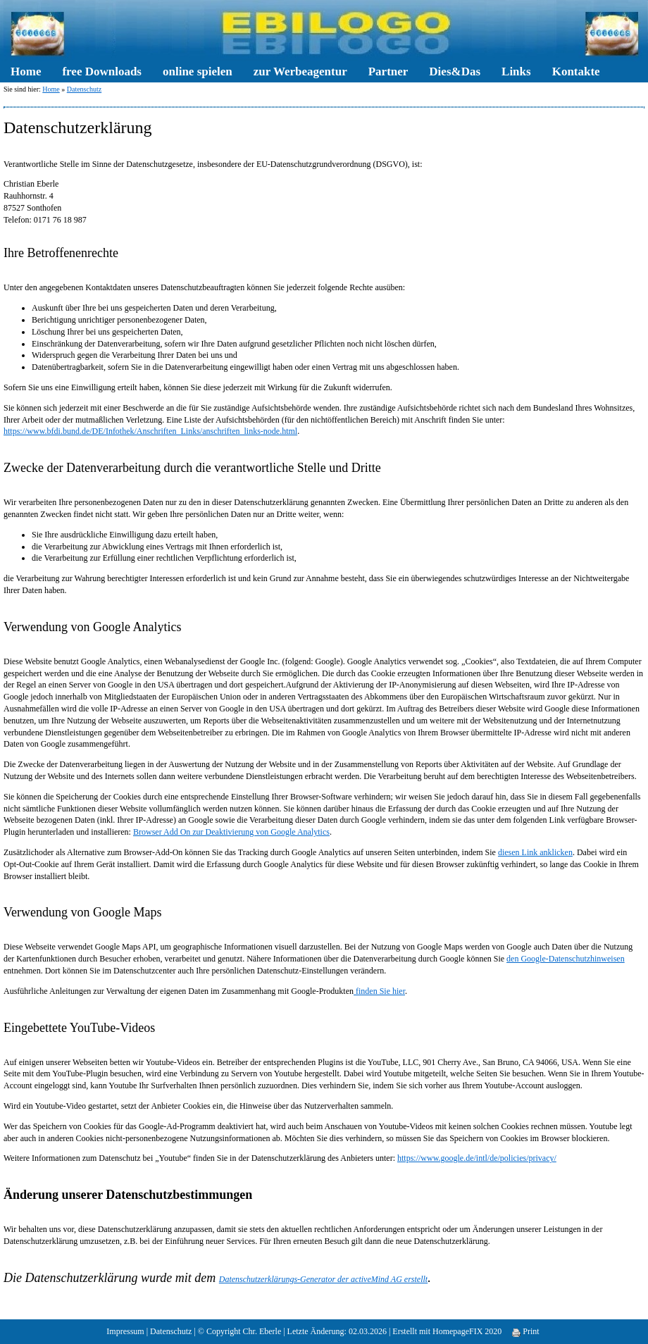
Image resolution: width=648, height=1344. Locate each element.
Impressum (125, 1331)
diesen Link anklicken (535, 852)
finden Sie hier (379, 991)
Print (525, 1331)
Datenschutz (84, 89)
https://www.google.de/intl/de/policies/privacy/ (476, 1158)
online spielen (197, 71)
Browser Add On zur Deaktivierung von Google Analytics (231, 832)
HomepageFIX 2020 (466, 1331)
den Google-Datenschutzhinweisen (565, 959)
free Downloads (102, 71)
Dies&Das (454, 71)
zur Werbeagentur (300, 71)
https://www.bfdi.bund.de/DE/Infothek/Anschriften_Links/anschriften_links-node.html (150, 431)
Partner (388, 71)
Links (516, 71)
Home (26, 71)
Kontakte (576, 71)
